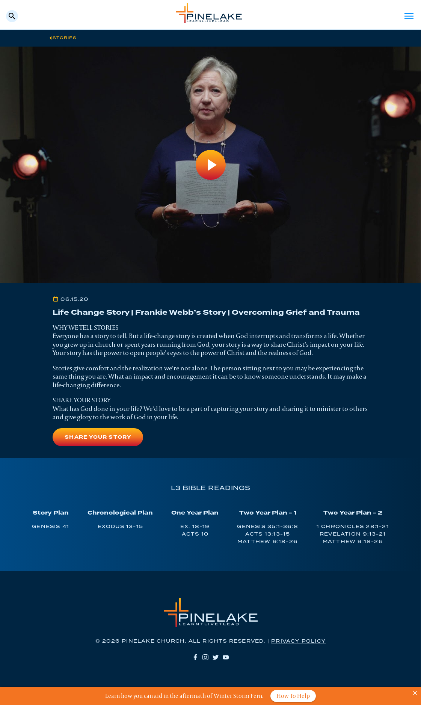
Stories (65, 38)
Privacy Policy (298, 641)
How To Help (293, 696)
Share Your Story (98, 437)
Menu (409, 16)
